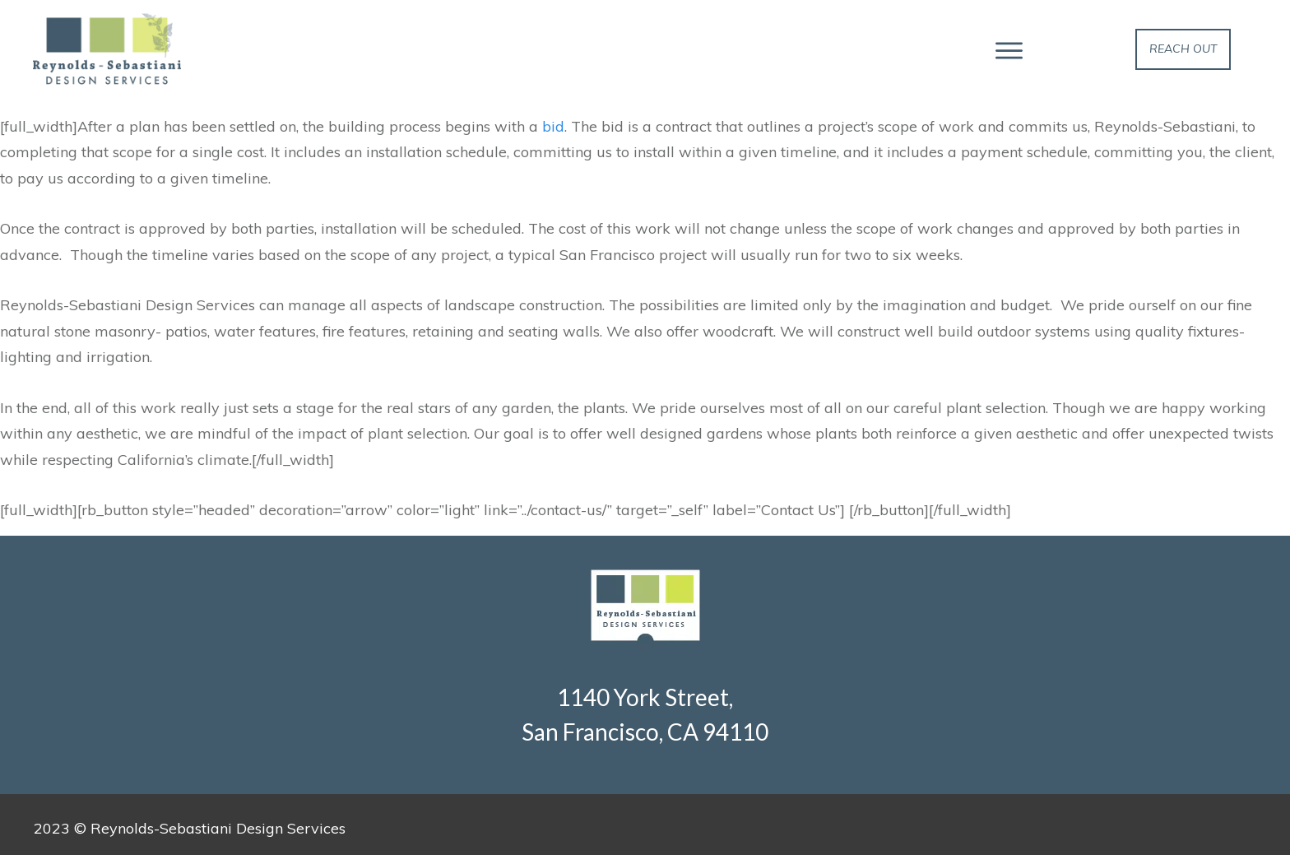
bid (553, 126)
